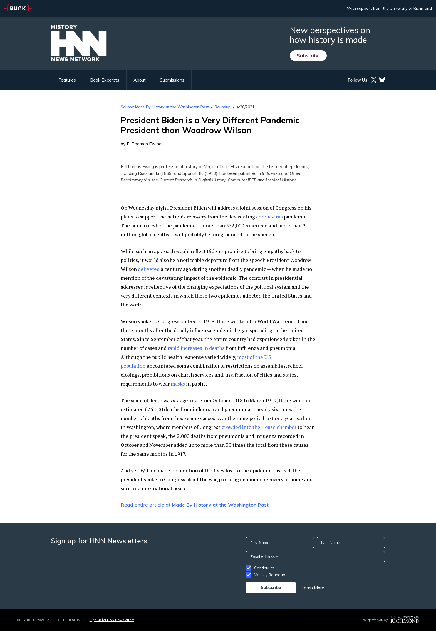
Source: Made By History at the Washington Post (165, 106)
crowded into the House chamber (259, 427)
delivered (149, 269)
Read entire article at (195, 505)
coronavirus (269, 216)
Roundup (223, 106)
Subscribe (308, 55)
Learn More (312, 587)
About (139, 80)
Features (67, 80)
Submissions (172, 80)
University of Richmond (411, 8)
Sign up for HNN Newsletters (112, 620)
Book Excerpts (104, 80)
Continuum (264, 567)
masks (178, 383)
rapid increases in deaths (196, 348)
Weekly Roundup (269, 574)
